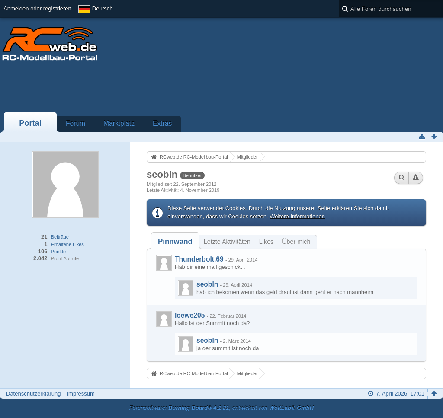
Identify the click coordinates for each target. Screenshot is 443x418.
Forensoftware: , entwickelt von (221, 408)
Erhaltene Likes (67, 244)
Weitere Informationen (297, 216)
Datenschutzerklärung (33, 393)
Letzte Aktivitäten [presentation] (227, 241)
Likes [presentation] (266, 241)
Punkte (58, 251)
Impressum (80, 393)
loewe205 (190, 315)
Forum (75, 123)
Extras (162, 123)
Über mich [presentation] (296, 241)
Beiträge (60, 236)
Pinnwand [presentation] (175, 241)
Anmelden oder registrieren (37, 8)
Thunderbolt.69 (199, 259)
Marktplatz (119, 123)
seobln (207, 284)
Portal (30, 123)
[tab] (175, 241)
